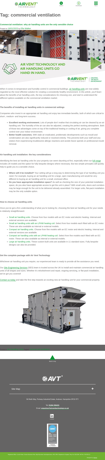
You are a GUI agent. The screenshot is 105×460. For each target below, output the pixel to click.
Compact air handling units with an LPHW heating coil (33, 235)
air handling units (77, 89)
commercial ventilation (39, 349)
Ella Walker (26, 28)
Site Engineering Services (15, 267)
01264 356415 (54, 405)
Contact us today (8, 280)
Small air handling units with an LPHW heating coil (32, 223)
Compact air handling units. (21, 229)
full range (96, 161)
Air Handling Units (15, 349)
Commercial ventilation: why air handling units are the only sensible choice (36, 24)
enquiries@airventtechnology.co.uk (55, 408)
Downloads (79, 4)
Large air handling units (19, 242)
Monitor (95, 457)
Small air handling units (19, 217)
